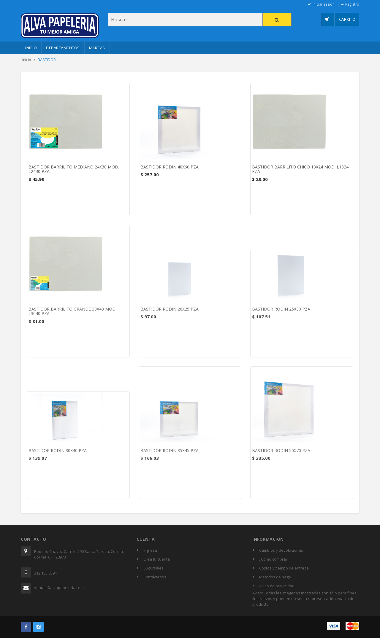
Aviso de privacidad (276, 585)
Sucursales (153, 568)
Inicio (31, 47)
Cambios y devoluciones (281, 550)
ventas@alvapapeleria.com (59, 587)
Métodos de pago (275, 577)
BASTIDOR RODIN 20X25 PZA (169, 311)
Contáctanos (154, 577)
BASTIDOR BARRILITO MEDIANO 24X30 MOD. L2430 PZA (73, 169)
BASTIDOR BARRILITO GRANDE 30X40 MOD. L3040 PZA (72, 313)
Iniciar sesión (324, 4)
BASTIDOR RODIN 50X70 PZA (281, 453)
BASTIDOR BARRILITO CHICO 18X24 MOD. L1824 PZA (300, 169)
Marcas (97, 47)
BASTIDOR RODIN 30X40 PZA (57, 453)
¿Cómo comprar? (274, 559)
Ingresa (150, 550)
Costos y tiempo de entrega (284, 568)
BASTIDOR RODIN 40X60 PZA (169, 167)
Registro (352, 4)
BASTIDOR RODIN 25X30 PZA (281, 311)
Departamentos (63, 47)
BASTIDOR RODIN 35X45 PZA (169, 453)
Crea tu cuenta (156, 559)
